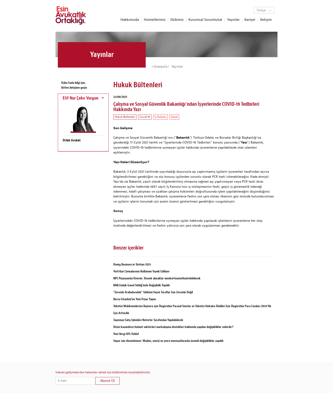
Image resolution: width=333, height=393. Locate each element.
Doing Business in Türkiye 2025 (132, 264)
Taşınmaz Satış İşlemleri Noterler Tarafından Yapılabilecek (148, 320)
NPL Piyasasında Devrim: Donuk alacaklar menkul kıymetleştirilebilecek (156, 278)
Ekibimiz (177, 20)
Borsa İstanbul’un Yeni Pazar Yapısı (134, 299)
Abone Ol (107, 381)
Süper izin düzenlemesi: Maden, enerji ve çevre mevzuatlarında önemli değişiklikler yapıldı (168, 341)
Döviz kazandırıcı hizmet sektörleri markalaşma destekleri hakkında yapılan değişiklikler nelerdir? (173, 327)
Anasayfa (160, 67)
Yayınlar (233, 20)
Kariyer (249, 20)
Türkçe (263, 10)
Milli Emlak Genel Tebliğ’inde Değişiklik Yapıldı (141, 285)
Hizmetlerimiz (155, 20)
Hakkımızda (129, 20)
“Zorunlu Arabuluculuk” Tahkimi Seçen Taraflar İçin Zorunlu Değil (153, 292)
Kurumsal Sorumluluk (205, 20)
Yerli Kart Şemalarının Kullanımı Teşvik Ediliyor (141, 271)
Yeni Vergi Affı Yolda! (126, 334)
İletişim (266, 20)
